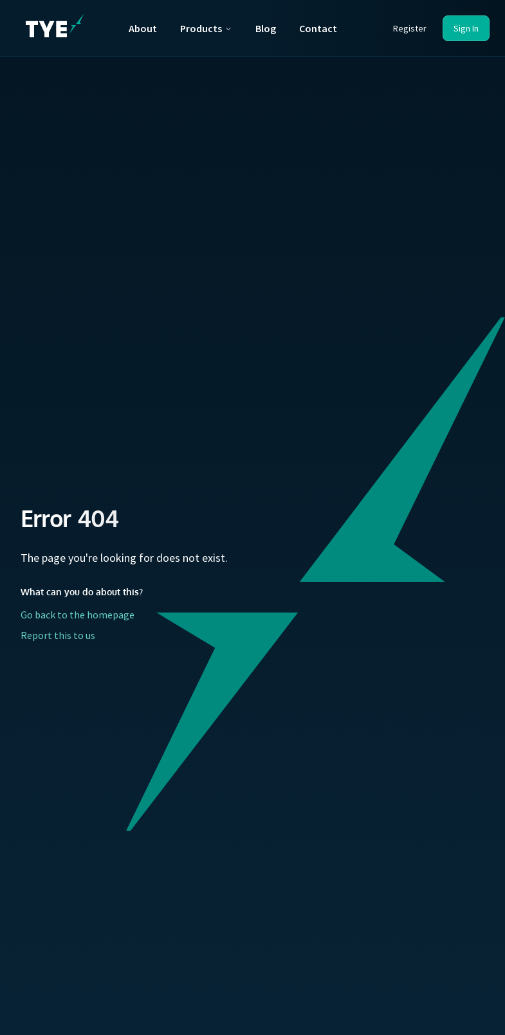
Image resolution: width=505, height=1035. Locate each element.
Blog (265, 28)
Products (206, 28)
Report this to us (58, 635)
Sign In (466, 28)
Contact (318, 28)
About (143, 28)
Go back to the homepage (77, 614)
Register (410, 28)
